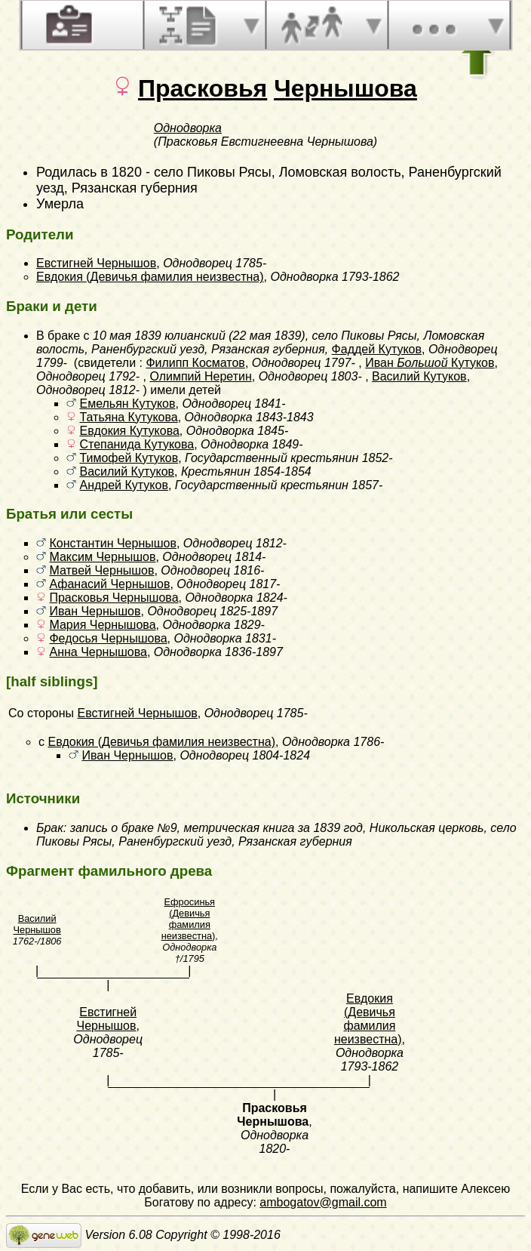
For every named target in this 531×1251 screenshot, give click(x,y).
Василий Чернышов (37, 924)
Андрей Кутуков (123, 485)
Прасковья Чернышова (113, 597)
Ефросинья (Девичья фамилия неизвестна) (188, 918)
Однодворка (188, 128)
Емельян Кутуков (127, 403)
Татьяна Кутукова (128, 417)
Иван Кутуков (429, 362)
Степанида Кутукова (136, 444)
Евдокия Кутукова (129, 430)
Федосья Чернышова (108, 638)
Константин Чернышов (112, 543)
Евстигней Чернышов (96, 263)
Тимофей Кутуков (128, 457)
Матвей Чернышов (101, 570)
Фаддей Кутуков (377, 349)
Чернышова (345, 88)
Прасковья (202, 88)
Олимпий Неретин (200, 376)
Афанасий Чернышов (109, 584)
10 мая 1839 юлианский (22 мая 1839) (199, 335)
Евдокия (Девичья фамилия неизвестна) (150, 276)
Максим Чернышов (102, 556)
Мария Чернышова (102, 624)
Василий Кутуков (419, 376)
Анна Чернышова (97, 652)
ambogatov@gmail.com (322, 1202)
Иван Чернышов (94, 611)
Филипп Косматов (195, 362)
